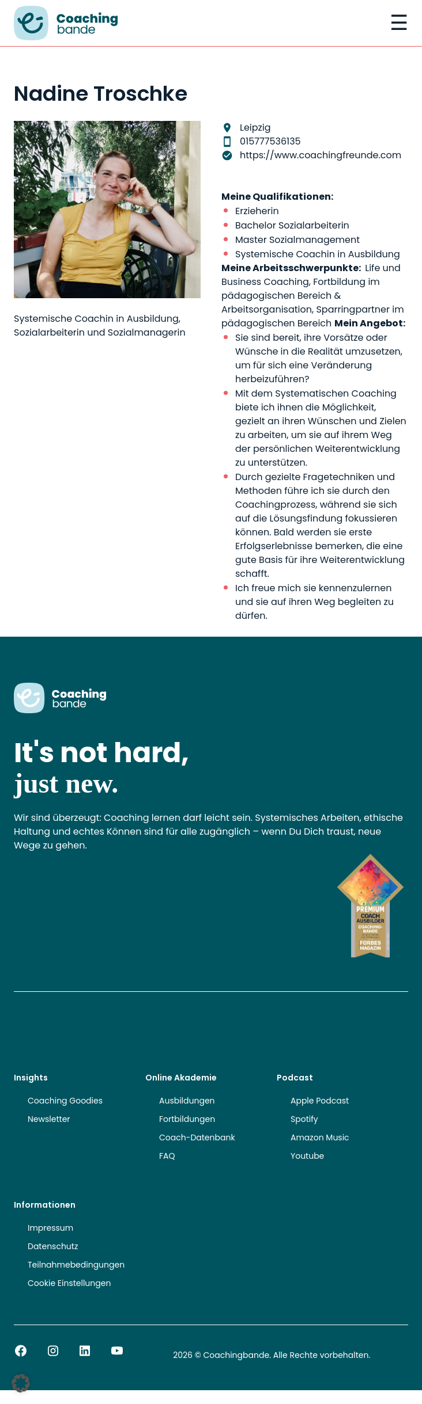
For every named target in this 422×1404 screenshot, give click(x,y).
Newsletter (49, 1119)
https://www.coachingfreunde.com (320, 155)
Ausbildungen (187, 1100)
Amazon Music (320, 1137)
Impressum (50, 1228)
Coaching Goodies (65, 1100)
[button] (21, 1383)
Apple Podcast (320, 1100)
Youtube (307, 1156)
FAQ (167, 1156)
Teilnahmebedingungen (76, 1264)
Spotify (304, 1119)
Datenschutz (53, 1246)
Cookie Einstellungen (69, 1283)
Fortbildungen (187, 1119)
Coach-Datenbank (197, 1137)
